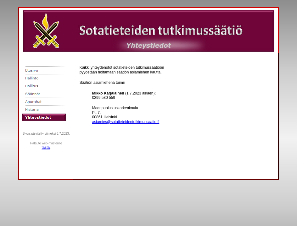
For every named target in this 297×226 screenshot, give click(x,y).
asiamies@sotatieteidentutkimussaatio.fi (126, 122)
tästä (46, 147)
